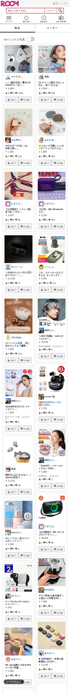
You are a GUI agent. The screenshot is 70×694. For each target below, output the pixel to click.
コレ (13, 100)
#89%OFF (10, 146)
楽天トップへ (61, 3)
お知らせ (44, 19)
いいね (26, 100)
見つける (26, 19)
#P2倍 (19, 146)
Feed (9, 19)
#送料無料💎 (47, 659)
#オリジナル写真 (13, 343)
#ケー (14, 604)
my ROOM (61, 19)
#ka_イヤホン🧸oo (15, 538)
